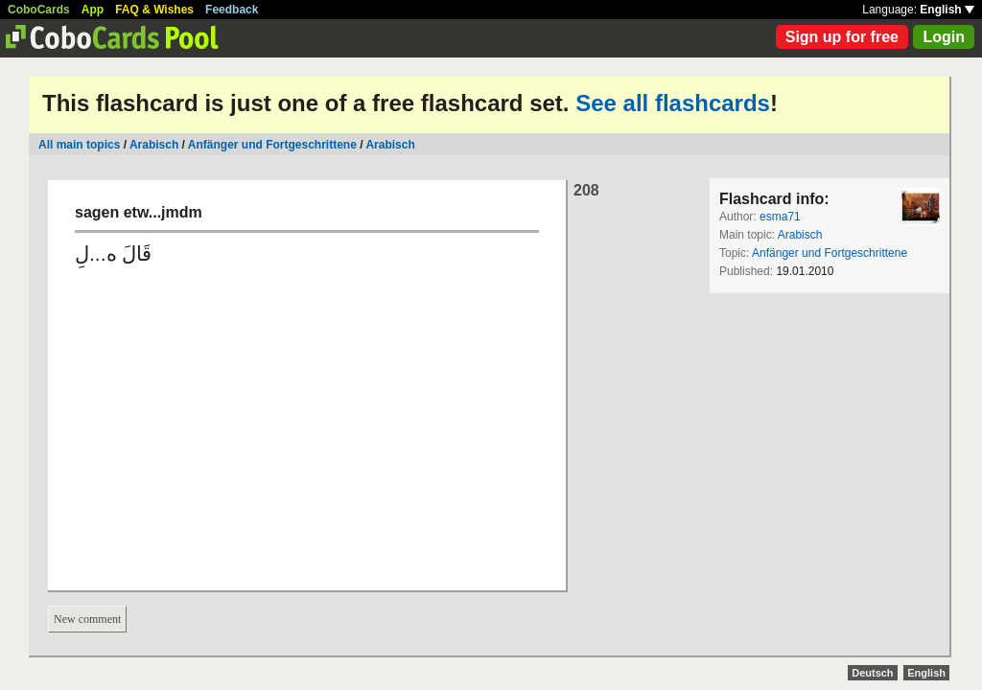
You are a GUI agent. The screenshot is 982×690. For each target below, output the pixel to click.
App (93, 9)
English (947, 9)
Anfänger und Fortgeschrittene (272, 144)
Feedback (231, 9)
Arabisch (153, 144)
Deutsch (872, 672)
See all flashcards (672, 103)
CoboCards (39, 9)
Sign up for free (842, 37)
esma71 (780, 216)
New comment (87, 619)
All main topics (79, 144)
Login (944, 37)
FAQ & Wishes (154, 9)
